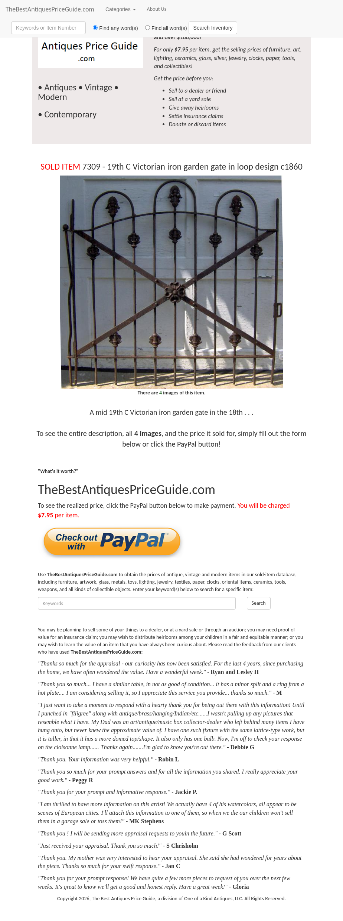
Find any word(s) (112, 28)
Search (259, 603)
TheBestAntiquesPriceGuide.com (50, 9)
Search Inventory (213, 28)
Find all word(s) (163, 28)
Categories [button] (120, 9)
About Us (157, 9)
